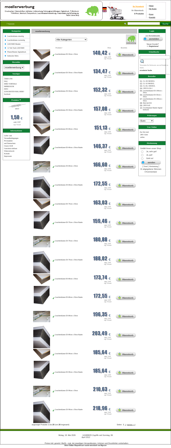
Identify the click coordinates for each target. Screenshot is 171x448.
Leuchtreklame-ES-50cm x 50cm (66, 54)
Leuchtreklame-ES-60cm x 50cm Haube (69, 147)
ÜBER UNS (8, 79)
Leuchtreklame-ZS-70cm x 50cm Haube (69, 260)
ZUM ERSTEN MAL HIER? (14, 91)
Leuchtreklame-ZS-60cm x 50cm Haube (69, 185)
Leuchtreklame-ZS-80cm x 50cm (66, 316)
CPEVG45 (146, 105)
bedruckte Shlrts (12, 56)
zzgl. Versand (17, 124)
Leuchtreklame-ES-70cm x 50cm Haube (69, 222)
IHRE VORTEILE (10, 84)
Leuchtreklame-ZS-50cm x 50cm (66, 91)
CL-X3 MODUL (148, 83)
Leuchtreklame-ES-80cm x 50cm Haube (69, 297)
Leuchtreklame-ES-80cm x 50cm (66, 279)
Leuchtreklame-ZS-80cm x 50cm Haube (69, 335)
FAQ (5, 81)
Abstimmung (153, 166)
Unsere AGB (8, 146)
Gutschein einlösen (10, 148)
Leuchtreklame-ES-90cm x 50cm (66, 354)
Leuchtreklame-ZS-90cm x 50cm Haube (69, 409)
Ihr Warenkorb (138, 6)
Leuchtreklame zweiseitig (16, 40)
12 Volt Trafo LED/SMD (15, 48)
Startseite (11, 24)
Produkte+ (59, 48)
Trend (146, 166)
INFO (6, 89)
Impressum (8, 156)
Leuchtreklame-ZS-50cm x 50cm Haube (69, 110)
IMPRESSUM (9, 86)
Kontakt (152, 17)
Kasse (151, 14)
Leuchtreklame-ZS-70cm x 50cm (66, 241)
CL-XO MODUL (149, 81)
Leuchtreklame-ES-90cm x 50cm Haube (69, 372)
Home (151, 6)
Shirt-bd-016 (147, 103)
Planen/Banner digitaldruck (16, 52)
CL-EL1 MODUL (149, 86)
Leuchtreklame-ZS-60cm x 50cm (66, 166)
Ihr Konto (152, 9)
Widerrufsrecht (9, 151)
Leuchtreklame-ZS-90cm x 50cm (66, 390)
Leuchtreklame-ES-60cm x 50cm (66, 129)
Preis (109, 48)
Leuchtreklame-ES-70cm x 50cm (66, 204)
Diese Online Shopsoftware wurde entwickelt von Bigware (86, 445)
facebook (7, 94)
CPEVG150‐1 (147, 88)
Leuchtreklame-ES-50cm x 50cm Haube (69, 72)
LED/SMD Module (14, 44)
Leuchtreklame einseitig (15, 36)
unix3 (17, 109)
